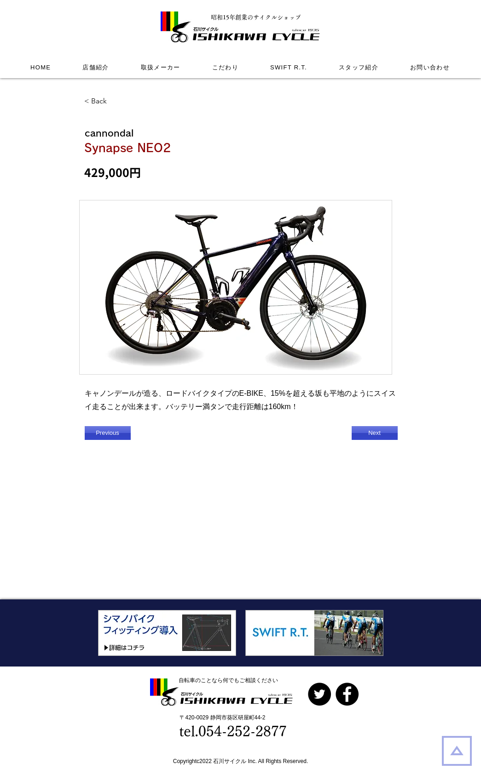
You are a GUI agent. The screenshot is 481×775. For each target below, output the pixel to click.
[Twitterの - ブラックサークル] (319, 694)
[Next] (375, 433)
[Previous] (108, 433)
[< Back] (114, 101)
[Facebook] (347, 694)
